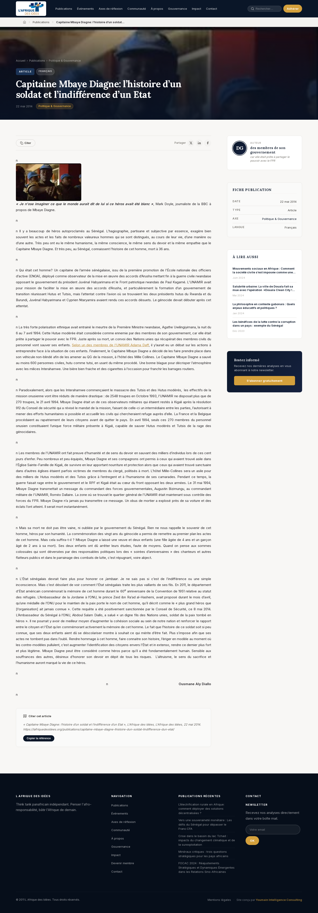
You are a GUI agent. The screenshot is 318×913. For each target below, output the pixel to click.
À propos (157, 8)
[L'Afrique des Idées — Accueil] (31, 8)
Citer (25, 143)
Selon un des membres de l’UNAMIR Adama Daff (110, 345)
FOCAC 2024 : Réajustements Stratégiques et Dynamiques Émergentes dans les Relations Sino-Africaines (206, 867)
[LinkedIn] (199, 143)
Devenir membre (122, 863)
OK (252, 840)
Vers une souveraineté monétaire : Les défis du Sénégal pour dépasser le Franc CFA (205, 824)
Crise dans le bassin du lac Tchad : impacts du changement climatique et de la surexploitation (206, 840)
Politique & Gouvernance (54, 106)
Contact (211, 8)
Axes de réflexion (111, 8)
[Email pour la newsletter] (273, 829)
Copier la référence (39, 738)
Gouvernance (177, 8)
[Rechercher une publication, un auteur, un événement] (261, 8)
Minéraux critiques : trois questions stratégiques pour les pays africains (203, 854)
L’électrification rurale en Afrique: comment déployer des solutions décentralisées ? (201, 809)
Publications (63, 8)
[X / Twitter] (190, 143)
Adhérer (293, 8)
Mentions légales (219, 900)
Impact (196, 8)
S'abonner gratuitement (265, 380)
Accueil (20, 60)
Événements (85, 8)
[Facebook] (207, 143)
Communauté (136, 8)
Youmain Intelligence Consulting (279, 900)
